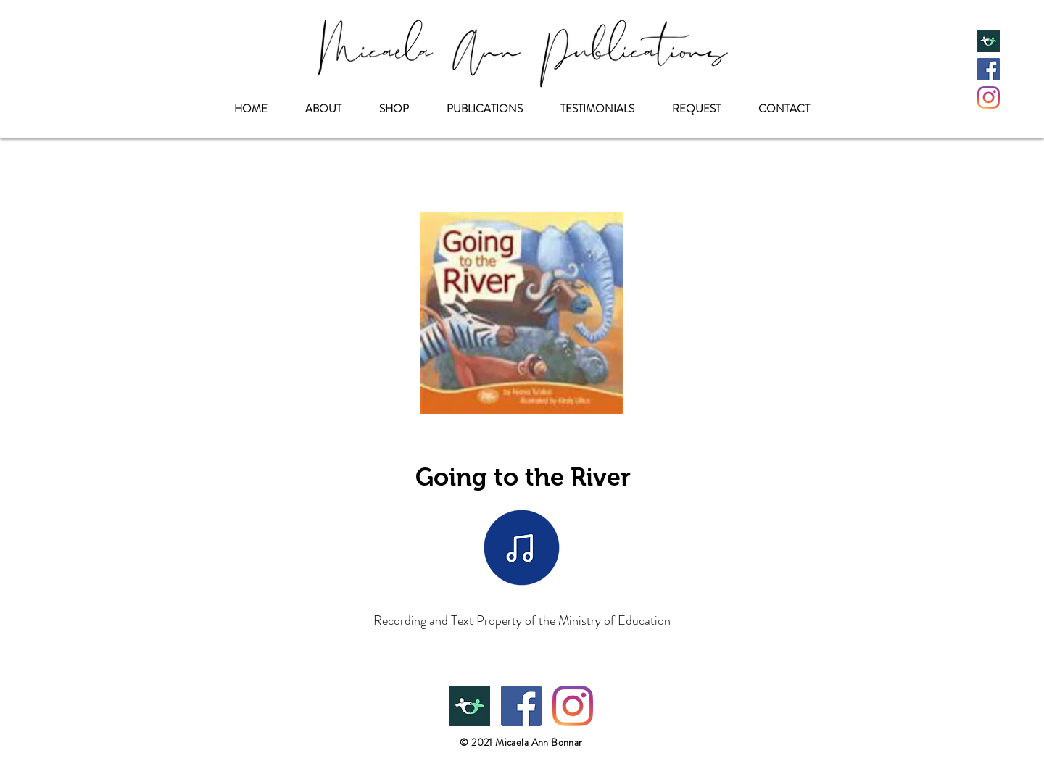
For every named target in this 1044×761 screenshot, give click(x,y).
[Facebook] (988, 69)
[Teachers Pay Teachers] (988, 41)
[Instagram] (988, 97)
